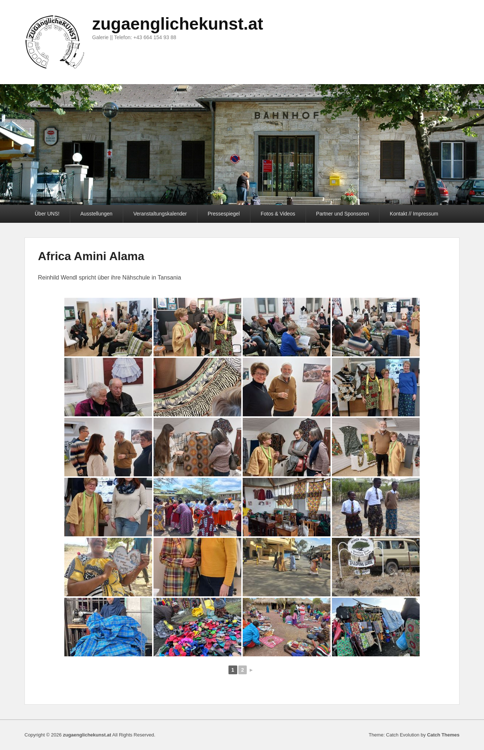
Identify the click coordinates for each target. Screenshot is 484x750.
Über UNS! (47, 214)
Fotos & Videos (278, 214)
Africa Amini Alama (91, 256)
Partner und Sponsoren (342, 214)
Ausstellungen (96, 214)
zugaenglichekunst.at (177, 23)
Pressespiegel (224, 214)
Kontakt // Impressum (414, 214)
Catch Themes (443, 735)
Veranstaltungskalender (160, 214)
